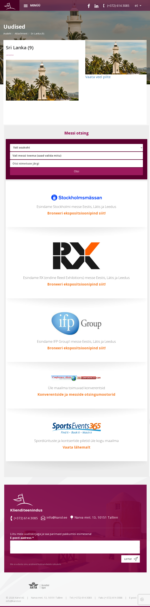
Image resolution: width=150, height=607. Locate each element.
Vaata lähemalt (76, 447)
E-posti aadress (22, 538)
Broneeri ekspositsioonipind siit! (76, 213)
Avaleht (7, 33)
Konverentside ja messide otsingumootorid (76, 394)
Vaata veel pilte (98, 76)
